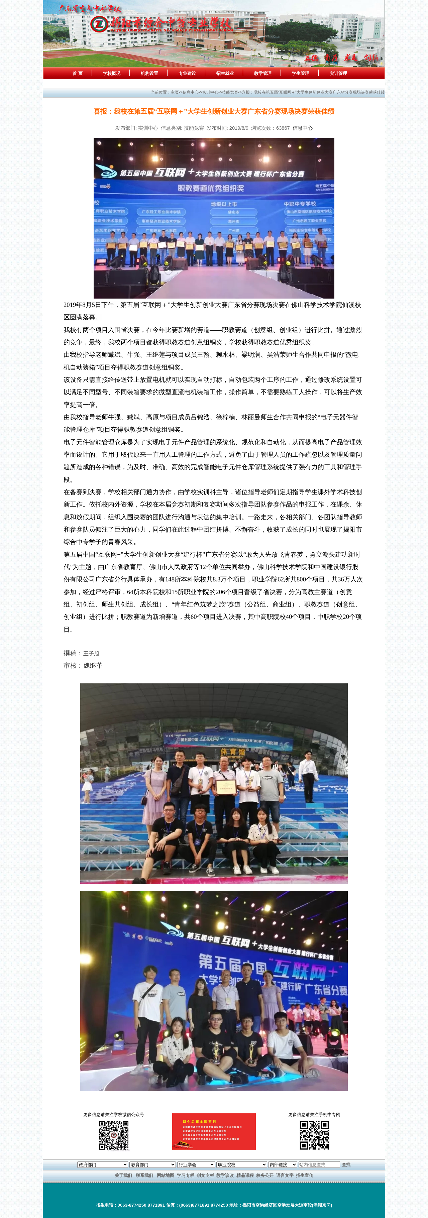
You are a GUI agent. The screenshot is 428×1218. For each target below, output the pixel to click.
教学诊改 (225, 1175)
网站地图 (165, 1175)
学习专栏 (185, 1175)
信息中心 (303, 128)
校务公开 (265, 1175)
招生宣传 (304, 1175)
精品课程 (245, 1175)
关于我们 (123, 1175)
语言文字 (285, 1175)
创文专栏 (205, 1175)
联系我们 (144, 1175)
